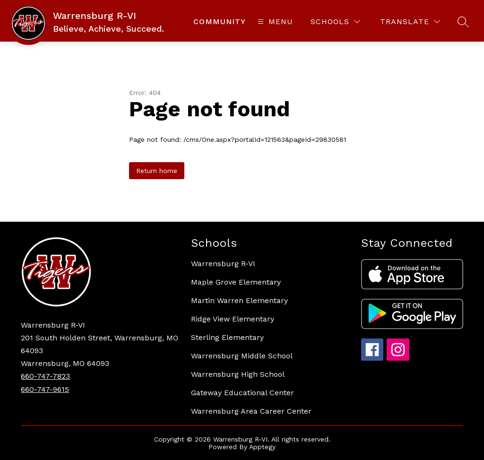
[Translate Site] (410, 21)
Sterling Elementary (227, 337)
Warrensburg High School (238, 374)
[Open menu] (274, 21)
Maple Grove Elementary (236, 282)
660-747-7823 (45, 376)
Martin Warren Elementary (239, 300)
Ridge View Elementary (232, 318)
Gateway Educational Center (242, 392)
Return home (156, 170)
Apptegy (262, 447)
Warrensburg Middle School (242, 355)
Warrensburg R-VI (223, 263)
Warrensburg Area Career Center (251, 411)
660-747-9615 (45, 389)
